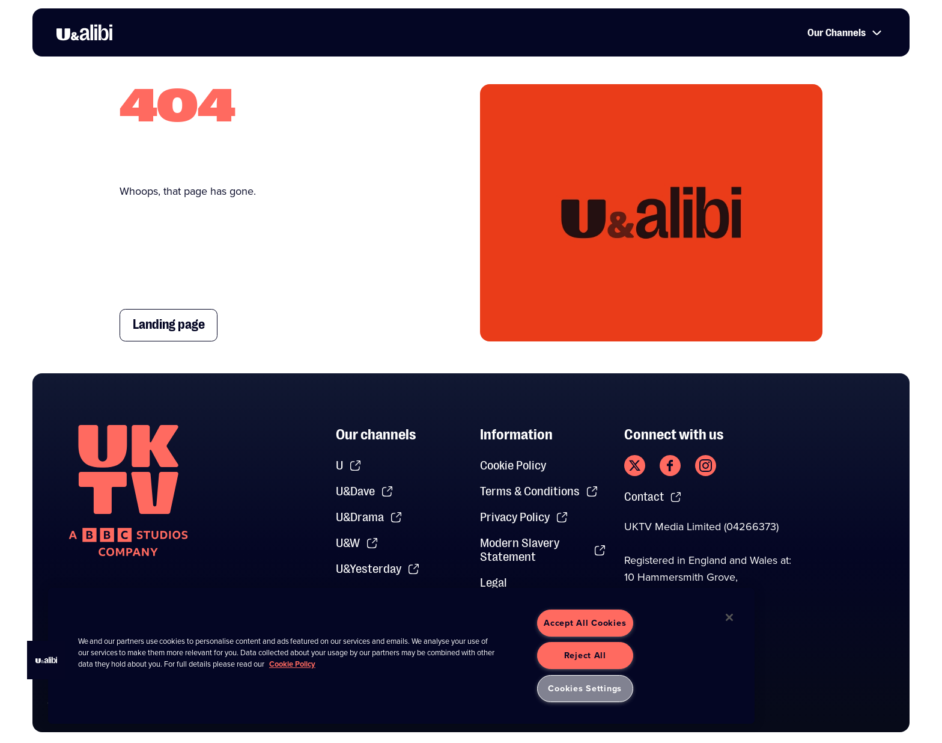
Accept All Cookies (585, 622)
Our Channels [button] (842, 34)
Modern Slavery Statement (543, 550)
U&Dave (365, 491)
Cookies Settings (585, 688)
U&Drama (369, 517)
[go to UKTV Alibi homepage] (84, 33)
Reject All (585, 655)
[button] (46, 660)
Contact (654, 497)
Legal (493, 583)
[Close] (729, 617)
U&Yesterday (378, 569)
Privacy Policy (524, 517)
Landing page (174, 324)
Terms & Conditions (539, 491)
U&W (357, 543)
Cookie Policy (513, 465)
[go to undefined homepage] (128, 490)
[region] (401, 656)
